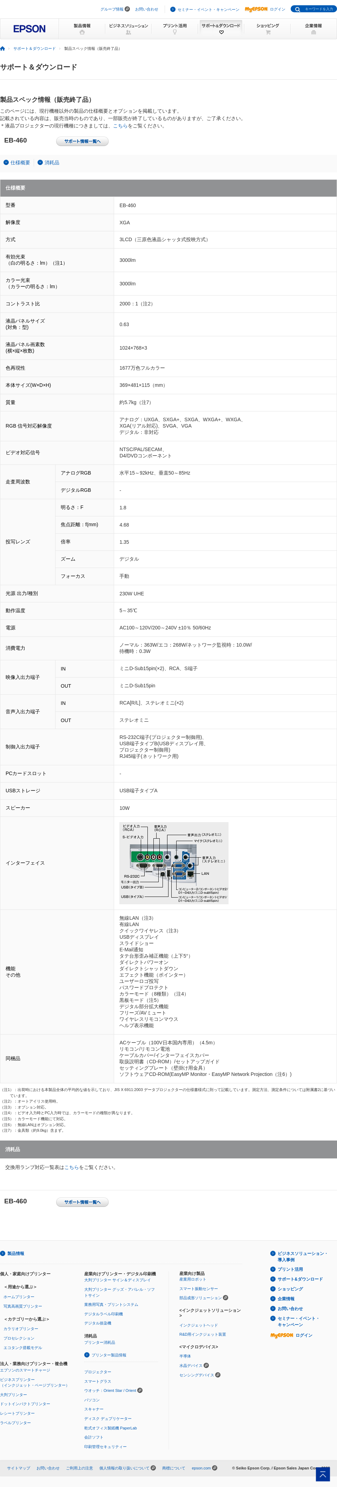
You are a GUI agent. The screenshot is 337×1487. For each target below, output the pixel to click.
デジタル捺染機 (97, 1323)
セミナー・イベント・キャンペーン (208, 9)
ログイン (265, 9)
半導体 (185, 1356)
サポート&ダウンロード (300, 1279)
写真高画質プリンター (23, 1306)
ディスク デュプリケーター (108, 1418)
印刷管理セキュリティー (105, 1447)
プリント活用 (290, 1269)
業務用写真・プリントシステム (111, 1304)
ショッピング (290, 1289)
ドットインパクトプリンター (25, 1404)
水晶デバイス (191, 1365)
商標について (173, 1468)
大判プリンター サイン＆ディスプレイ (117, 1280)
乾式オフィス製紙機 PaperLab (110, 1428)
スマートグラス (97, 1381)
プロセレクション (19, 1338)
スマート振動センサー (198, 1289)
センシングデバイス (196, 1375)
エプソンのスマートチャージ (25, 1370)
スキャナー (94, 1409)
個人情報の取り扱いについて (124, 1468)
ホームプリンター (19, 1297)
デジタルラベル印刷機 (103, 1314)
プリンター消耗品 (99, 1342)
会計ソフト (94, 1437)
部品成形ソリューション (200, 1298)
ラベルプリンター (15, 1423)
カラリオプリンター (21, 1329)
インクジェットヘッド (198, 1325)
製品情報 (15, 1253)
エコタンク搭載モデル (23, 1348)
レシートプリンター (17, 1413)
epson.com (201, 1468)
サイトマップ (18, 1468)
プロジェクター (97, 1372)
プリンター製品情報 (109, 1355)
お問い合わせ (146, 9)
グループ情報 (112, 9)
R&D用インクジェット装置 (202, 1334)
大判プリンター (13, 1395)
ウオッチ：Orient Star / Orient (110, 1390)
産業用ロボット (192, 1279)
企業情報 (286, 1298)
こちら (120, 125)
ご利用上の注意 (79, 1468)
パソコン (92, 1400)
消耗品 (52, 162)
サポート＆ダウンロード (34, 48)
